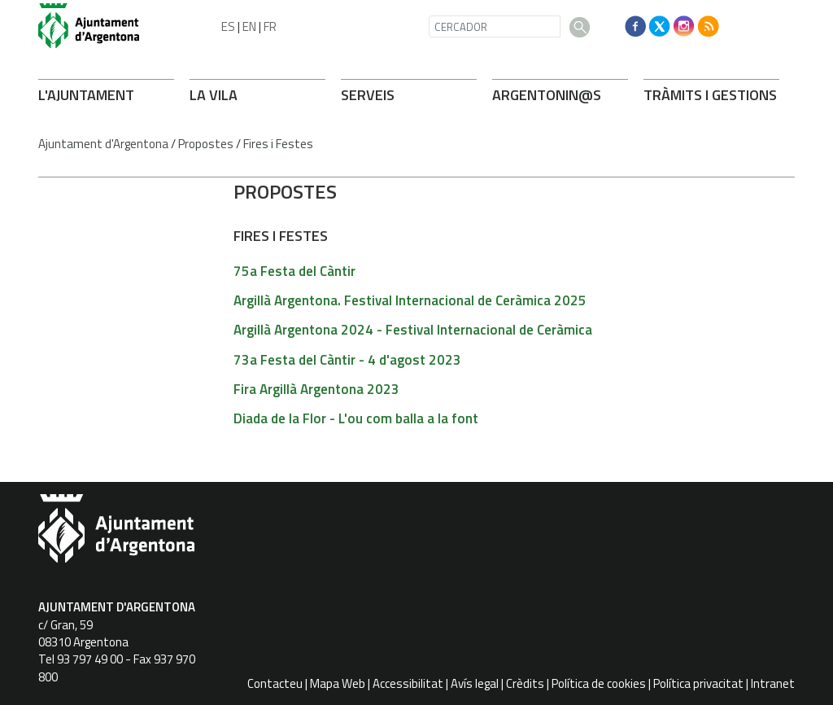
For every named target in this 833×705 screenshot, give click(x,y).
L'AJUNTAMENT (86, 95)
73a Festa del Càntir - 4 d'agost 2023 (347, 359)
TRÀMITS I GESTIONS (710, 95)
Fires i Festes (278, 143)
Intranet (773, 683)
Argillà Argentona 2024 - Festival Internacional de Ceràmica (412, 329)
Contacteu (275, 683)
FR (270, 26)
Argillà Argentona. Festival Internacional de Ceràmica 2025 (410, 300)
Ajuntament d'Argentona (103, 143)
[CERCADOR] (494, 26)
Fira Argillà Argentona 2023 (316, 389)
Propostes (205, 143)
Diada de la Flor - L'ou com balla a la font (355, 418)
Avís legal (475, 683)
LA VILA (214, 95)
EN (249, 26)
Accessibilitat (408, 683)
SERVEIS (368, 95)
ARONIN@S (546, 95)
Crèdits (525, 683)
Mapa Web (337, 683)
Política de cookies (599, 683)
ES (228, 26)
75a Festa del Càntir (294, 271)
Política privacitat (698, 683)
